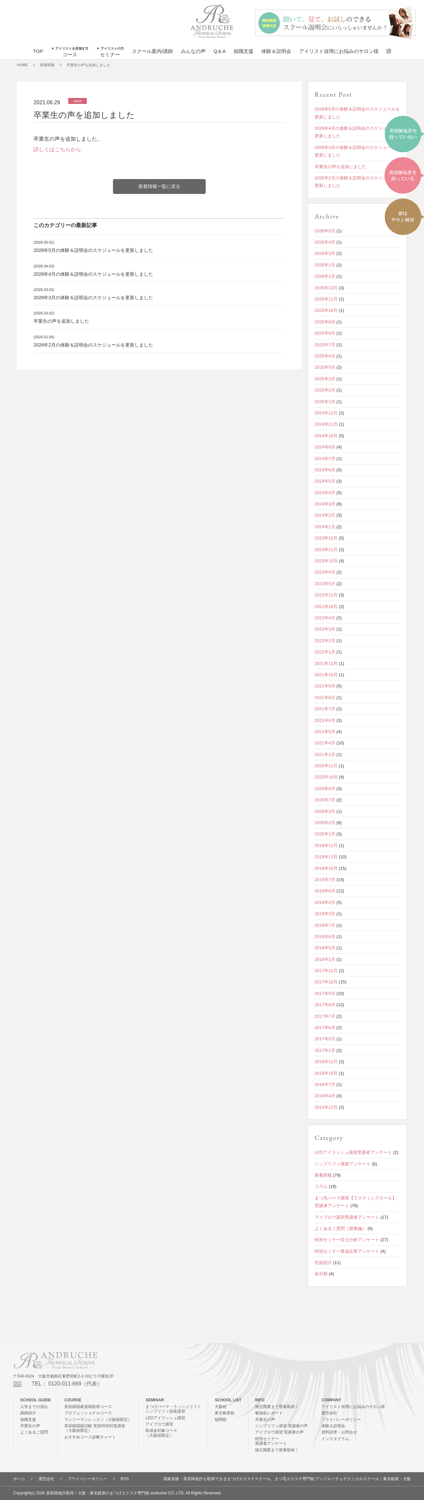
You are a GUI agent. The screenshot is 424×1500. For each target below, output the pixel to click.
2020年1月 (325, 833)
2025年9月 (325, 321)
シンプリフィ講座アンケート (343, 1163)
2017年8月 (325, 1004)
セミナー (110, 52)
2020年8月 (325, 788)
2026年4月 (325, 242)
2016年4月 (325, 1095)
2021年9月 (325, 685)
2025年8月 (325, 333)
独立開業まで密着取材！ (277, 1406)
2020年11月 (326, 765)
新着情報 (47, 65)
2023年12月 (326, 538)
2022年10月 (326, 606)
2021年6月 (325, 720)
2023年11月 (326, 549)
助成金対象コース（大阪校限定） (161, 1432)
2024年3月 (325, 503)
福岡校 (221, 1419)
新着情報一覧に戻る (159, 186)
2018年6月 (325, 936)
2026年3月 (325, 253)
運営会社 (329, 1413)
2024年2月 (325, 515)
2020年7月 (325, 799)
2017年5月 (325, 1038)
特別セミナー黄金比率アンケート (347, 1251)
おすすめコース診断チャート (90, 1437)
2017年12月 (326, 970)
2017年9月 (325, 993)
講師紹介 (28, 1413)
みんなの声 (193, 51)
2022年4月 (325, 617)
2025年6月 (325, 355)
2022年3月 (325, 629)
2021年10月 (326, 674)
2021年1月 (325, 754)
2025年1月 (325, 401)
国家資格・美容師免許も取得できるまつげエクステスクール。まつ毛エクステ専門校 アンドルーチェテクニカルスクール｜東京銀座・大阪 (287, 1479)
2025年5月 (325, 367)
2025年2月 (325, 390)
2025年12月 (326, 287)
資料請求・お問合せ (339, 1432)
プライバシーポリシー (341, 1419)
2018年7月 (325, 925)
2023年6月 (325, 572)
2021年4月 (325, 742)
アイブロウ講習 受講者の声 (279, 1432)
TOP (38, 51)
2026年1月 (325, 276)
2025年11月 (326, 299)
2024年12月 (326, 412)
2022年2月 (325, 640)
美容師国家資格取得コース (88, 1406)
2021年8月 (325, 697)
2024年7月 (325, 458)
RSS (125, 1479)
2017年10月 (326, 981)
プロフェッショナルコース (88, 1413)
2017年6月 (325, 1027)
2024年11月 (326, 424)
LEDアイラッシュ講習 (165, 1418)
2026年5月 (325, 230)
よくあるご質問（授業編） (340, 1228)
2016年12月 (326, 1061)
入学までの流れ (34, 1406)
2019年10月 (326, 868)
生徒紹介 (323, 1262)
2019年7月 (325, 879)
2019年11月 (326, 856)
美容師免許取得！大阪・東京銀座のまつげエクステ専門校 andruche (106, 1493)
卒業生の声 (30, 1426)
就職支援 (243, 51)
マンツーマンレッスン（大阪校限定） (98, 1419)
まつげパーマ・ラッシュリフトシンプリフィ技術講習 (173, 1409)
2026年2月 (325, 264)
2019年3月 (325, 913)
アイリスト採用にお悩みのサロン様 (339, 51)
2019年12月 (326, 845)
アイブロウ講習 (159, 1424)
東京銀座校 (225, 1413)
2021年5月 (325, 731)
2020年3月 (325, 811)
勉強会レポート (269, 1413)
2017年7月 (325, 1016)
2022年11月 (326, 594)
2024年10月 (326, 435)
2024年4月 (325, 492)
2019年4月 (325, 902)
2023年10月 (326, 560)
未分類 (321, 1273)
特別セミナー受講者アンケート (271, 1441)
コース (69, 52)
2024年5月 (325, 481)
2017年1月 (325, 1050)
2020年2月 (325, 822)
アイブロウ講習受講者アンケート (347, 1217)
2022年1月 (325, 651)
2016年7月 (325, 1084)
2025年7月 (325, 344)
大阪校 (221, 1406)
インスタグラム (335, 1438)
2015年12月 (326, 1107)
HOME (22, 65)
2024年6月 (325, 469)
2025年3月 (325, 378)
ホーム (19, 1479)
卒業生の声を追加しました (88, 65)
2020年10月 (326, 776)
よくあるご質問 (34, 1432)
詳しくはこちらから (57, 149)
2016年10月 (326, 1073)
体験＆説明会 (276, 51)
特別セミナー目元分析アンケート (347, 1239)
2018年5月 (325, 947)
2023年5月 (325, 583)
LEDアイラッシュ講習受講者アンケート (353, 1152)
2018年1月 (325, 959)
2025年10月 (326, 310)
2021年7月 (325, 708)
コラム (321, 1186)
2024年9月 (325, 447)
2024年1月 (325, 526)
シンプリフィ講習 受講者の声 (281, 1426)
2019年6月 (325, 890)
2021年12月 (326, 663)
